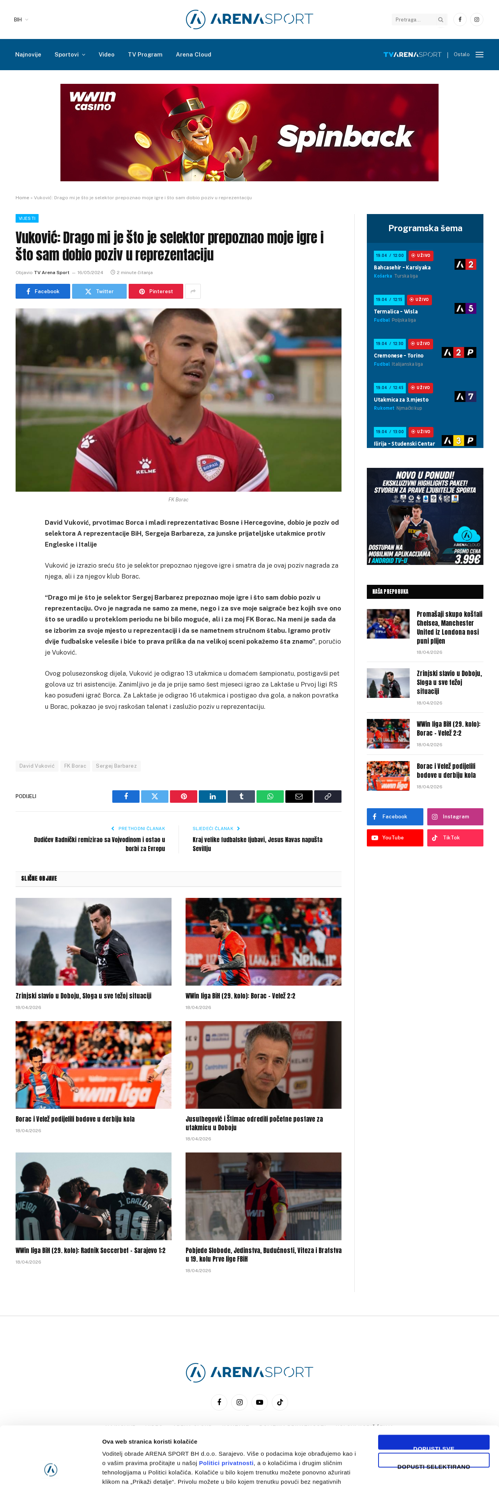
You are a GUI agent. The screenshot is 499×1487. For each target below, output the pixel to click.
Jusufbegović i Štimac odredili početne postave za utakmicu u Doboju (254, 1123)
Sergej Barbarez (116, 766)
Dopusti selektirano (434, 1414)
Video (107, 54)
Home (22, 197)
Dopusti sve (434, 1396)
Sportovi (67, 54)
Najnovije (28, 54)
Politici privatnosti (226, 1412)
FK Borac (75, 766)
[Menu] (479, 55)
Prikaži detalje (404, 1471)
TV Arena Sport (51, 272)
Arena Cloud (193, 54)
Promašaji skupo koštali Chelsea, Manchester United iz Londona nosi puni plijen (449, 628)
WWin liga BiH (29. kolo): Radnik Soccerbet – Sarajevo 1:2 (91, 1250)
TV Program (145, 54)
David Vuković (37, 766)
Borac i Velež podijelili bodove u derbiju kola (75, 1119)
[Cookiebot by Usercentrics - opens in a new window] (50, 1472)
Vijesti (27, 218)
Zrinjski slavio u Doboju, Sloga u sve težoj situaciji (83, 996)
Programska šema (425, 228)
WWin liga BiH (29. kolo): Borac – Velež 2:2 (241, 996)
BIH (18, 20)
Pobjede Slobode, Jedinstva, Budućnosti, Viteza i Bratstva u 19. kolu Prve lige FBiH (264, 1255)
